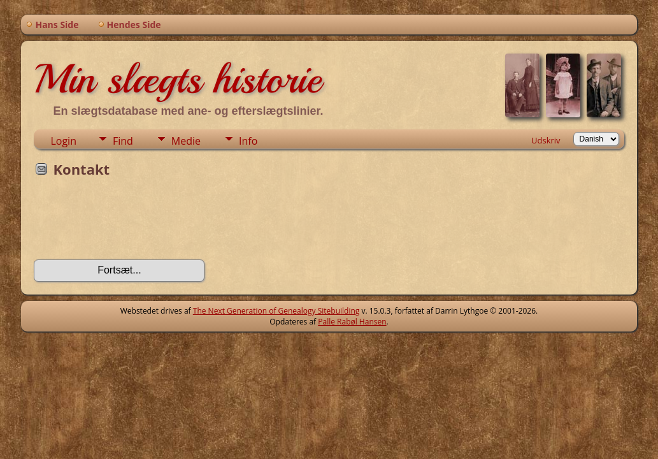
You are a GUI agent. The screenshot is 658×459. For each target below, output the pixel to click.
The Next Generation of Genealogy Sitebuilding (276, 310)
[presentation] (130, 222)
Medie (186, 141)
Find (123, 141)
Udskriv (546, 140)
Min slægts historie (177, 79)
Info (248, 141)
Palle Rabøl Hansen (352, 321)
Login (63, 141)
